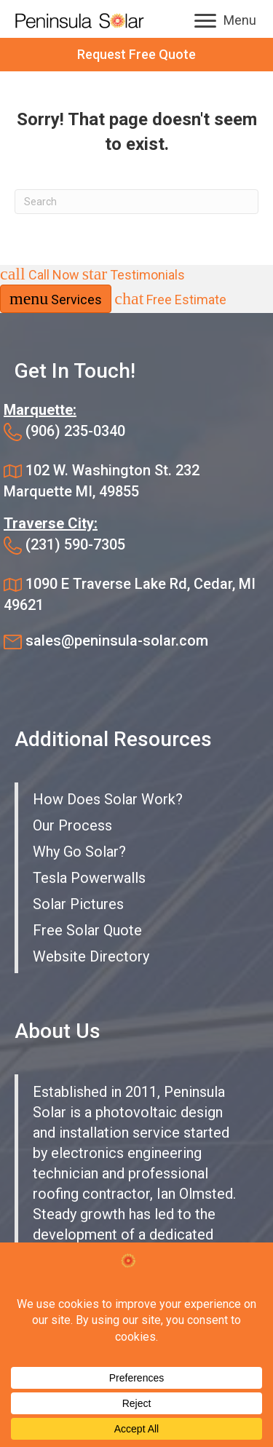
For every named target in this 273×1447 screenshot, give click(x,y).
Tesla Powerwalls (89, 878)
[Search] (136, 201)
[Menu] (225, 21)
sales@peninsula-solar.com (116, 640)
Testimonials (134, 274)
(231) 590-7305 (75, 544)
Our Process (72, 825)
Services (55, 298)
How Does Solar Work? (108, 799)
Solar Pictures (78, 904)
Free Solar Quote (87, 930)
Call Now (41, 274)
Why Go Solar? (79, 851)
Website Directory (91, 956)
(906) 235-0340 (75, 431)
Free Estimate (170, 299)
